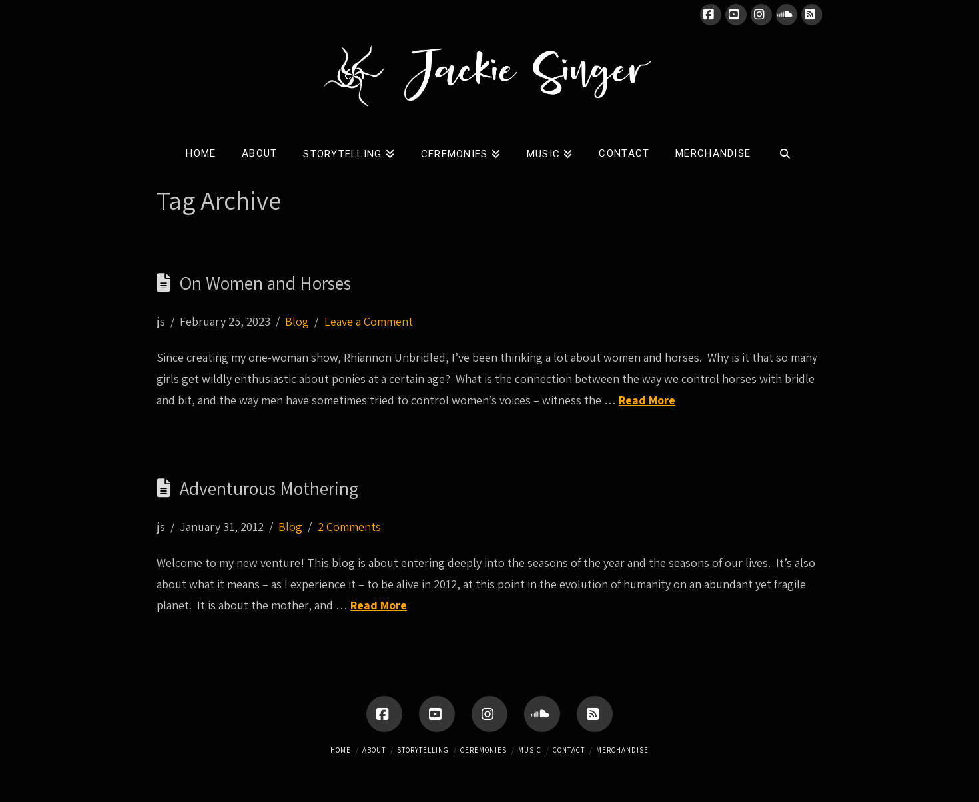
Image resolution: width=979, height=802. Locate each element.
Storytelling (423, 750)
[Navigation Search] (785, 150)
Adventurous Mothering (269, 488)
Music (529, 750)
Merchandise (622, 750)
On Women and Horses (265, 282)
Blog (297, 321)
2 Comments (349, 526)
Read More (647, 400)
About (374, 750)
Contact (569, 750)
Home (340, 750)
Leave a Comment (368, 321)
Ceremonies (483, 750)
